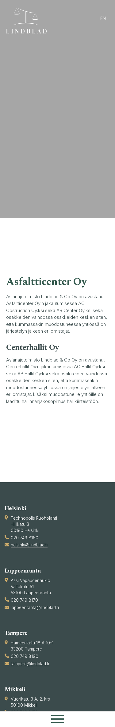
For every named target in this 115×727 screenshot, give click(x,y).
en (103, 18)
